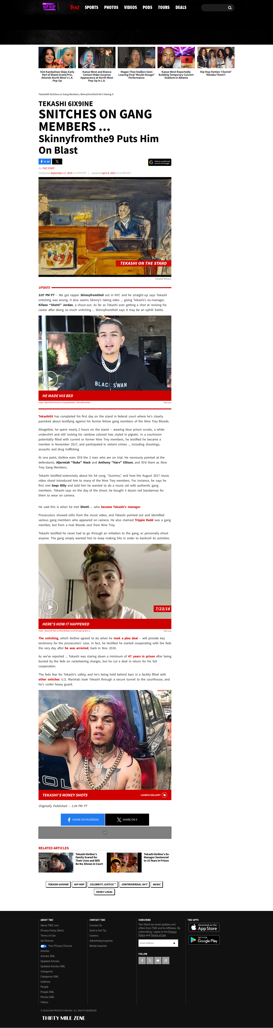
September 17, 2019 (61, 173)
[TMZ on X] (47, 7)
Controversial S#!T (134, 884)
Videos (137, 37)
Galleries (45, 981)
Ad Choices (47, 940)
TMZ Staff (48, 168)
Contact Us (96, 925)
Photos (107, 37)
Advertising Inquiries (101, 940)
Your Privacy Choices (56, 946)
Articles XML (48, 956)
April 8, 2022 (109, 173)
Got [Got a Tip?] (50, 22)
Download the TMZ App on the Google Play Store (204, 940)
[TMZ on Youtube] (53, 6)
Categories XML (50, 976)
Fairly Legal (104, 892)
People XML (47, 992)
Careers (94, 935)
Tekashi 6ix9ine (58, 884)
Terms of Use (48, 935)
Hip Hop (79, 884)
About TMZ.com (50, 925)
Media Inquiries (98, 946)
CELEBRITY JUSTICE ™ (103, 884)
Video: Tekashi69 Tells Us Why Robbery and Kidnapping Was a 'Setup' (65, 630)
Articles (45, 951)
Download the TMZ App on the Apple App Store (204, 927)
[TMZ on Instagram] (60, 7)
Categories (47, 971)
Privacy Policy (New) (52, 930)
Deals (219, 37)
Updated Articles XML (53, 966)
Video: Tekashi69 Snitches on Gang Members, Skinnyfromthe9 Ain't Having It (65, 402)
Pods (165, 37)
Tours (191, 37)
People (44, 987)
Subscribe (174, 943)
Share (83, 820)
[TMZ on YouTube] (158, 960)
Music (157, 884)
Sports (76, 37)
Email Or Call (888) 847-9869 (80, 22)
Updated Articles (50, 961)
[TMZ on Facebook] (42, 7)
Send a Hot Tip (98, 930)
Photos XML (47, 997)
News (47, 37)
